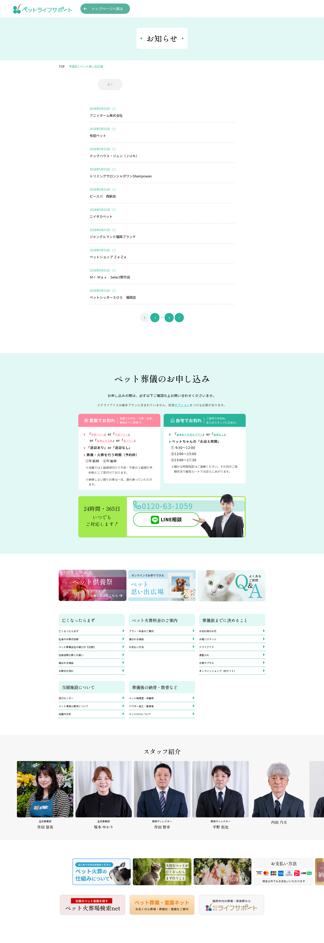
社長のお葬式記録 (72, 639)
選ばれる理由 (69, 667)
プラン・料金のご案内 (145, 630)
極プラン (136, 440)
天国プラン (128, 433)
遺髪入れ (205, 658)
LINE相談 (163, 522)
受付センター (69, 705)
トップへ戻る (107, 8)
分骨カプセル (209, 667)
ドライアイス (209, 649)
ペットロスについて (144, 724)
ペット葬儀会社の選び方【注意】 (83, 649)
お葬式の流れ (69, 677)
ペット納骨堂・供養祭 (145, 705)
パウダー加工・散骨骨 (145, 715)
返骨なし (229, 433)
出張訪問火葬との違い (75, 658)
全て (110, 84)
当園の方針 (67, 724)
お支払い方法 (139, 649)
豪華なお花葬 (107, 440)
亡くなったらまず (72, 630)
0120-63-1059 (176, 507)
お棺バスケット (210, 639)
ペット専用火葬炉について (78, 715)
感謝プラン (100, 433)
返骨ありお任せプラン (194, 433)
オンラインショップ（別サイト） (224, 677)
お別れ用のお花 (210, 630)
